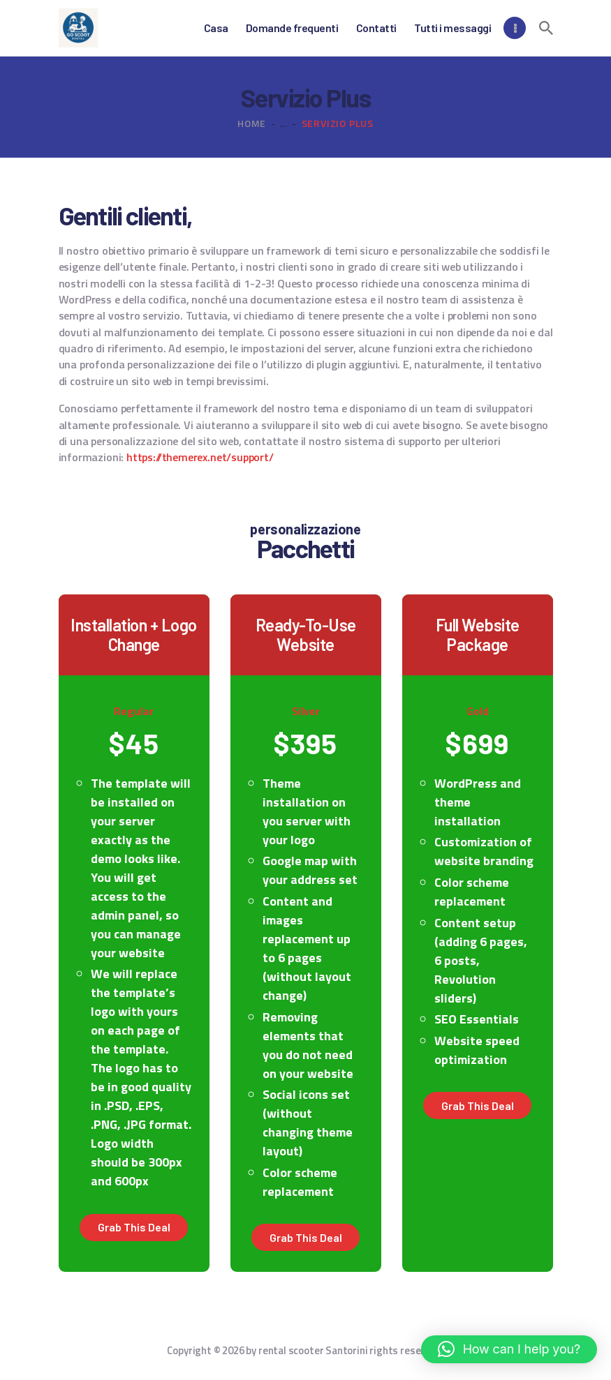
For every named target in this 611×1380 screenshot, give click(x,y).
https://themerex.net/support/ (200, 457)
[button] (509, 1349)
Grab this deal (134, 1226)
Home (251, 123)
